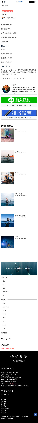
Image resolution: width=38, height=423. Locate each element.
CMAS (4, 310)
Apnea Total (6, 307)
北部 (4, 281)
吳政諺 (16, 236)
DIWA (4, 314)
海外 (4, 295)
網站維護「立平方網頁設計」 (7, 418)
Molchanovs (6, 318)
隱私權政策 (4, 405)
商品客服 (3, 407)
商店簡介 (3, 401)
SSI (4, 328)
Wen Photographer (7, 348)
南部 (4, 288)
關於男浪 (3, 413)
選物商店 (3, 399)
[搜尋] (4, 2)
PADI (4, 321)
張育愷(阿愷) (18, 194)
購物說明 (3, 403)
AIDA (3, 11)
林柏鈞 (16, 151)
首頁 (3, 5)
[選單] (2, 2)
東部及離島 (6, 292)
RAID (4, 325)
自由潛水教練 (9, 11)
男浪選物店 (32, 2)
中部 (4, 284)
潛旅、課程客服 (5, 409)
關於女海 (3, 411)
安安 (16, 129)
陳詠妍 (16, 172)
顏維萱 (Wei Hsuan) (20, 215)
